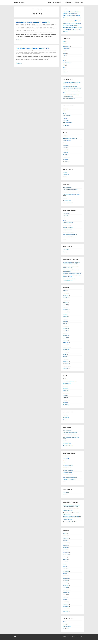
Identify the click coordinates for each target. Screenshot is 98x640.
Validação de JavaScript (67, 229)
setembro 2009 (66, 335)
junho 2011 (65, 318)
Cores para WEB (66, 215)
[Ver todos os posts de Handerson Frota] (21, 24)
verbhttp (24, 30)
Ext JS (64, 113)
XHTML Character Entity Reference (69, 236)
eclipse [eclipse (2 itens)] (68, 15)
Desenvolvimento (50, 24)
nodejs (27, 53)
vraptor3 (32, 30)
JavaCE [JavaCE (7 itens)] (79, 21)
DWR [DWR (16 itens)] (65, 15)
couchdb (36, 52)
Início (49, 2)
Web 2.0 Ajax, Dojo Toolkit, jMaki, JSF (70, 234)
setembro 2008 (66, 349)
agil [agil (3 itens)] (63, 11)
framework (28, 27)
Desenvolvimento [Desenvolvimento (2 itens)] (75, 13)
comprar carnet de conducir (68, 262)
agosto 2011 (65, 316)
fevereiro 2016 (65, 295)
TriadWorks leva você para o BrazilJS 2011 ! (33, 48)
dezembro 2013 (66, 309)
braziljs (31, 52)
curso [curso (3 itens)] (67, 13)
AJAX (64, 41)
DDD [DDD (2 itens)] (72, 13)
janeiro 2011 (65, 325)
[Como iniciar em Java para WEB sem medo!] (35, 24)
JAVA (55, 24)
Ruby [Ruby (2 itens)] (72, 27)
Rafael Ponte (65, 152)
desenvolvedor (50, 26)
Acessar (64, 621)
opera (31, 53)
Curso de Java (65, 120)
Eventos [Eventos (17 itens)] (65, 18)
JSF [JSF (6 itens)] (74, 23)
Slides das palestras (66, 115)
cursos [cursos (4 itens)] (70, 13)
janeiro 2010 (65, 575)
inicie (51, 27)
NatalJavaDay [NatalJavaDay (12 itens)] (67, 25)
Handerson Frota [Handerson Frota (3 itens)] (74, 18)
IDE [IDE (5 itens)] (70, 21)
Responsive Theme (80, 636)
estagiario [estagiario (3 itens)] (73, 15)
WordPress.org (66, 628)
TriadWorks (18, 30)
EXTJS (43, 52)
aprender (40, 26)
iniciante (44, 27)
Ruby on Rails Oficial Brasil (68, 202)
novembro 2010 (66, 328)
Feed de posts (65, 624)
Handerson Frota (19, 2)
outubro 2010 (65, 330)
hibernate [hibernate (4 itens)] (79, 18)
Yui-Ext (64, 239)
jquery (54, 52)
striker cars (65, 266)
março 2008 (65, 601)
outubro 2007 (65, 368)
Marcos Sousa (65, 147)
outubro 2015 (65, 297)
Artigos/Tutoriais (58, 2)
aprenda (36, 26)
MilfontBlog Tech (66, 392)
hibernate (33, 27)
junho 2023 (65, 290)
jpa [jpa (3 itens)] (72, 23)
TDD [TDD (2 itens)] (78, 27)
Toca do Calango (66, 161)
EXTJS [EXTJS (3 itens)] (70, 18)
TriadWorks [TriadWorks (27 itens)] (70, 29)
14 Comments (20, 52)
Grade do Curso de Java (67, 122)
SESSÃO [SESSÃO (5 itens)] (75, 27)
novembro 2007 (66, 366)
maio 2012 (65, 314)
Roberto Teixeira (66, 157)
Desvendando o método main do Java (70, 86)
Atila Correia (65, 135)
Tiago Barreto (65, 159)
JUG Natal (65, 198)
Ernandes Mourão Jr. (67, 140)
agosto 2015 (65, 302)
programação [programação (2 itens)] (76, 25)
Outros (64, 69)
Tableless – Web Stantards (68, 227)
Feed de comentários (67, 626)
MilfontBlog (65, 172)
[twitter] (15, 637)
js (20, 53)
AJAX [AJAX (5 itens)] (69, 11)
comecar (45, 26)
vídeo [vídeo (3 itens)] (80, 29)
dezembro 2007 (66, 363)
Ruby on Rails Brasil (66, 200)
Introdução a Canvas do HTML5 (69, 98)
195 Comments (25, 26)
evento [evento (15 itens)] (78, 15)
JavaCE (17, 26)
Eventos (48, 50)
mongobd (24, 53)
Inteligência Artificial (66, 62)
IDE (64, 60)
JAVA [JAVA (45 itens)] (74, 21)
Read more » (19, 39)
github (46, 52)
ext (24, 27)
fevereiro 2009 (65, 342)
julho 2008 (65, 354)
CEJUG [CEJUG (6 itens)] (76, 11)
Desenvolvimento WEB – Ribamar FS (70, 138)
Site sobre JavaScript (67, 467)
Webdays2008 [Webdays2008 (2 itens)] (65, 31)
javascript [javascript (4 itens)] (70, 23)
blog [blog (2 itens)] (71, 11)
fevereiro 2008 (65, 361)
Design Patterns (66, 48)
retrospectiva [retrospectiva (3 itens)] (69, 27)
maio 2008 (65, 356)
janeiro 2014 (65, 307)
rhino (34, 53)
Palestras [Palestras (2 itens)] (72, 25)
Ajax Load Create (66, 213)
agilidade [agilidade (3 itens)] (66, 11)
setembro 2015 (66, 300)
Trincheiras (65, 176)
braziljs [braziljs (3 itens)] (73, 11)
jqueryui (18, 53)
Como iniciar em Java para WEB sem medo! (33, 22)
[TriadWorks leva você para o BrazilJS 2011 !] (35, 50)
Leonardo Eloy (65, 145)
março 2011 (65, 323)
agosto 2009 (65, 337)
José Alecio (65, 142)
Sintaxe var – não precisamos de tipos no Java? (71, 88)
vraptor (28, 30)
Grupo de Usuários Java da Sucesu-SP (70, 189)
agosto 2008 (65, 351)
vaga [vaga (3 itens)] (75, 29)
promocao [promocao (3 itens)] (65, 27)
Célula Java (69, 2)
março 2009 (65, 340)
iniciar (48, 27)
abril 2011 (65, 321)
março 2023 (65, 535)
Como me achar (66, 249)
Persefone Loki (66, 174)
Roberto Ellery (65, 154)
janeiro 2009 (65, 344)
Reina (64, 269)
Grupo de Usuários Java (67, 187)
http (37, 27)
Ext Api (64, 220)
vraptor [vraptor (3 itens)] (77, 29)
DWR (64, 110)
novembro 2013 (66, 311)
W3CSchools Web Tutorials (68, 232)
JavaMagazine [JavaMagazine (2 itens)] (65, 23)
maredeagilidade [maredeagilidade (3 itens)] (78, 23)
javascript (50, 52)
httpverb (40, 27)
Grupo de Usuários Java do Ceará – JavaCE (71, 434)
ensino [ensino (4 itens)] (70, 15)
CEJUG (64, 43)
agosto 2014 (65, 304)
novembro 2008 (66, 347)
